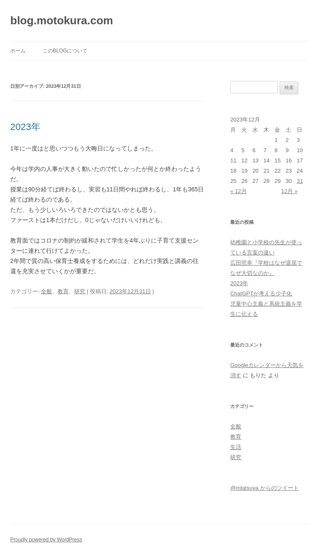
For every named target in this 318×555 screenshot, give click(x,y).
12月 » (289, 191)
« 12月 (238, 191)
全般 (46, 291)
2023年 (25, 126)
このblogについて (65, 51)
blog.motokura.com (61, 20)
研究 (79, 291)
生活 (235, 447)
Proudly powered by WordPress (46, 540)
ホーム (18, 51)
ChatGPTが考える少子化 (261, 293)
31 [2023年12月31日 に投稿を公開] (300, 181)
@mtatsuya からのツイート (264, 488)
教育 (63, 291)
